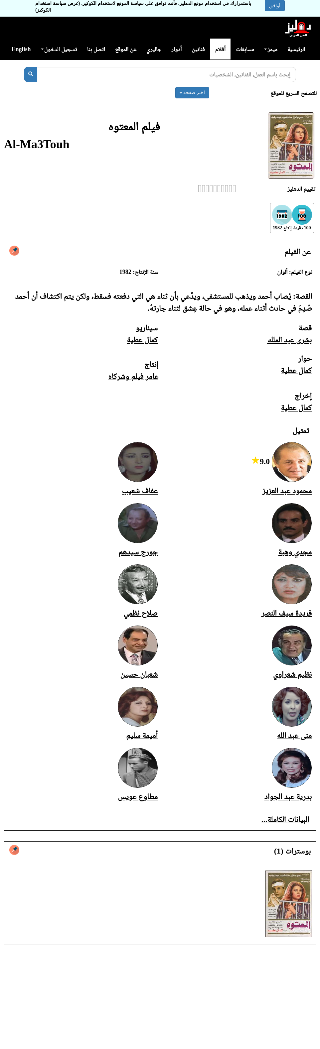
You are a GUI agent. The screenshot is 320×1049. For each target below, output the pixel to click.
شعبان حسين (139, 674)
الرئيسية (296, 49)
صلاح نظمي (140, 613)
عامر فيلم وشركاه (133, 376)
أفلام (220, 49)
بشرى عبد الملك (289, 339)
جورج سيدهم (138, 551)
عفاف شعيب (140, 490)
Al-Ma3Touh (37, 144)
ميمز (270, 49)
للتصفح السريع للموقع (293, 93)
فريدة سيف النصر (286, 613)
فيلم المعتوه (134, 126)
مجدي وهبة (295, 551)
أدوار (176, 49)
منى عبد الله (294, 735)
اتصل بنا (96, 49)
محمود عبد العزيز (287, 490)
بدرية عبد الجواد (288, 796)
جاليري (153, 49)
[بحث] (30, 74)
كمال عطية (142, 339)
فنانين (198, 49)
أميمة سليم (142, 735)
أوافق (274, 5)
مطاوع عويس (138, 796)
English (21, 49)
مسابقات (245, 49)
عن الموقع (125, 49)
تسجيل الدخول (59, 49)
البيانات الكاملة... (285, 819)
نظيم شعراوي (292, 674)
